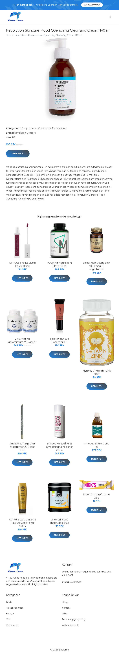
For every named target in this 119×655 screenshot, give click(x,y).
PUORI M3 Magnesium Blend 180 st (59, 264)
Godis (9, 601)
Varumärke (12, 625)
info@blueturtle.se (71, 581)
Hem (8, 35)
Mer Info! (17, 153)
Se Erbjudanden (92, 5)
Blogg (65, 601)
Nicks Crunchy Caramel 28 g (96, 496)
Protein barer (59, 128)
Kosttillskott (44, 128)
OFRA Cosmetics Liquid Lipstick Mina (22, 264)
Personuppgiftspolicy (73, 619)
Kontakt (66, 607)
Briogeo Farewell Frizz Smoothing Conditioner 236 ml (59, 447)
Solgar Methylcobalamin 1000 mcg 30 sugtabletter (96, 266)
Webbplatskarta (70, 625)
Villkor (65, 613)
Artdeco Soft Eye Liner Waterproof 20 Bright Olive (22, 447)
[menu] (110, 16)
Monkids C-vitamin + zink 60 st (97, 372)
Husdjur (10, 613)
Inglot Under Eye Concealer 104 (59, 340)
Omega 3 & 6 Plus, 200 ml (96, 445)
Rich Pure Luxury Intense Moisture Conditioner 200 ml (22, 523)
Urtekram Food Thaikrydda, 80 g (59, 521)
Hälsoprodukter (28, 128)
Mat (8, 619)
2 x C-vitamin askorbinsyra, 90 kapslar (22, 340)
